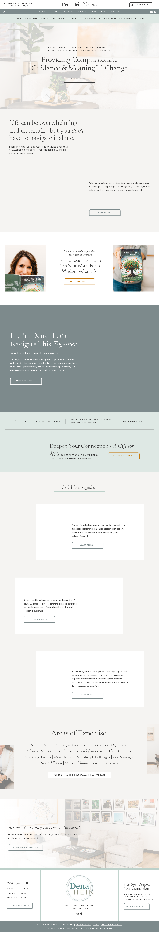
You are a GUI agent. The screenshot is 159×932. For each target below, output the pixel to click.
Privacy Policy (83, 925)
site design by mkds (111, 925)
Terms (96, 925)
